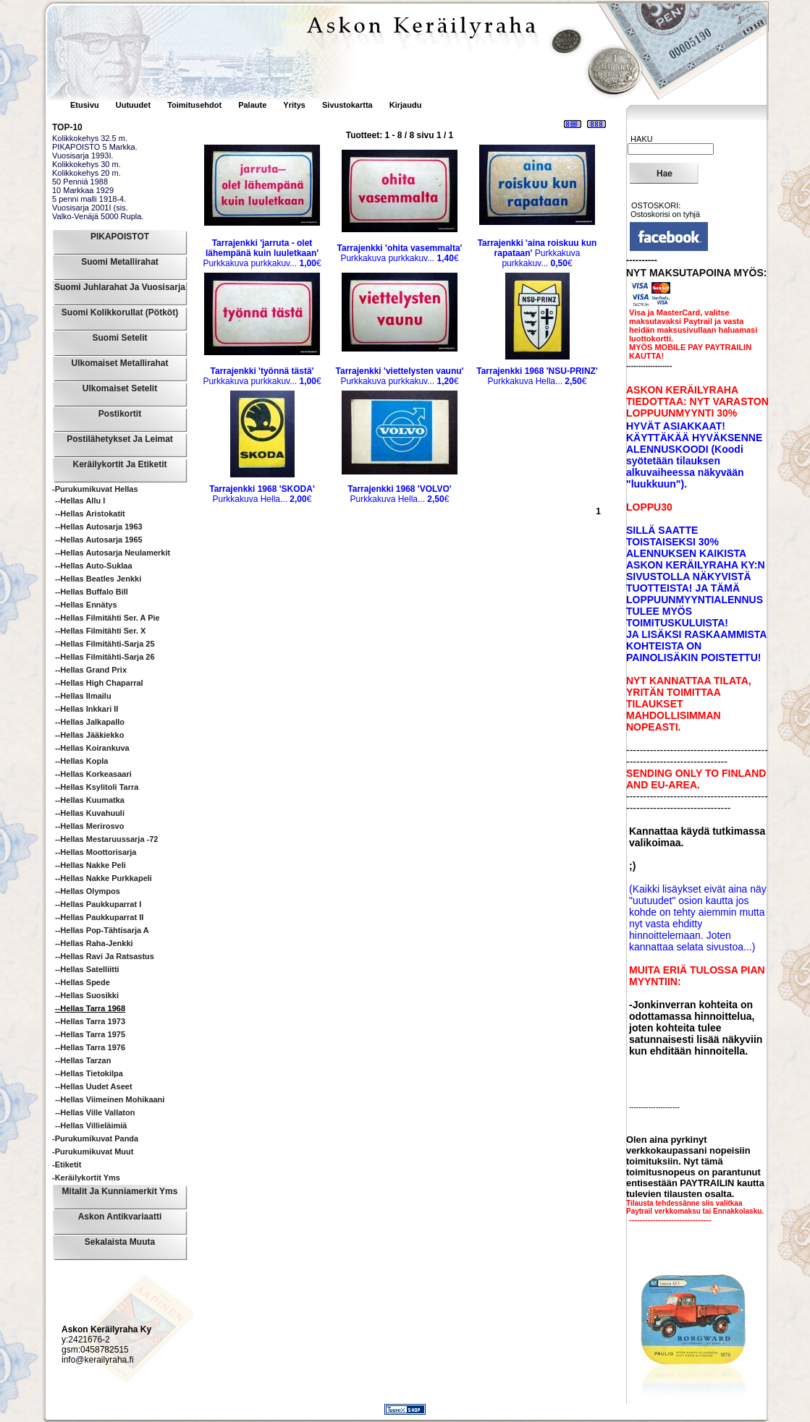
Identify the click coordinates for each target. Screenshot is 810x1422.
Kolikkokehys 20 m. (86, 173)
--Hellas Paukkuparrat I (98, 904)
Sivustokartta (347, 105)
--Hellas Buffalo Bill (91, 591)
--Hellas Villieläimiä (91, 1125)
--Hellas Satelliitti (87, 969)
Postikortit (119, 414)
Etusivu (85, 105)
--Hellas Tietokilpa (89, 1073)
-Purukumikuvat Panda (95, 1138)
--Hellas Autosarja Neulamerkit (112, 552)
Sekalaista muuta (120, 1242)
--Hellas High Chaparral (99, 682)
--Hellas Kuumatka (90, 800)
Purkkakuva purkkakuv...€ (262, 253)
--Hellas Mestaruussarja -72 (106, 839)
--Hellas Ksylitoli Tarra (96, 787)
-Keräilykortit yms (86, 1177)
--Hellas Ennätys (86, 604)
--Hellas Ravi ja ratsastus (104, 956)
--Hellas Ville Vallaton (95, 1112)
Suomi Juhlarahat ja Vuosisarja (119, 287)
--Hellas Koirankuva (92, 748)
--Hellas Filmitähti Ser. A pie (107, 617)
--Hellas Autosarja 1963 (99, 526)
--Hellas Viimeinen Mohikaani (109, 1099)
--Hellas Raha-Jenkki (94, 943)
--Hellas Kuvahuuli (90, 813)
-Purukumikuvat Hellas (95, 489)
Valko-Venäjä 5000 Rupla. (97, 216)
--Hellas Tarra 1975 (90, 1034)
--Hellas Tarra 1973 (90, 1021)
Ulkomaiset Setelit (120, 388)
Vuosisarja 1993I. (83, 155)
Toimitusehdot (195, 105)
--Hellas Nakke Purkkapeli (103, 878)
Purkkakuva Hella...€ (537, 376)
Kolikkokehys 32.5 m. (89, 138)
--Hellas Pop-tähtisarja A (102, 930)
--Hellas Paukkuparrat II (99, 917)
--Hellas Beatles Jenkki (98, 578)
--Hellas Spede (82, 982)
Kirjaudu (405, 105)
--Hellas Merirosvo (89, 826)
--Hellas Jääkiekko (89, 735)
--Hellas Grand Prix (91, 669)
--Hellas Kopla (81, 761)
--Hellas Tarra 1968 (90, 1008)
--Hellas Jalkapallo (90, 722)
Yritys (294, 105)
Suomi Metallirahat (120, 262)
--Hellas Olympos (87, 891)
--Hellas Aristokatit (90, 513)
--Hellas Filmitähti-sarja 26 (105, 656)
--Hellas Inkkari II (86, 708)
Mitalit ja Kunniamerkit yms (120, 1191)
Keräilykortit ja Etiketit (119, 464)
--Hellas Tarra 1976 (90, 1047)
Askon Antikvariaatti (120, 1217)
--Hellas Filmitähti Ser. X (100, 630)
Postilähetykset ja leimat (120, 439)
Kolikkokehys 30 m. (86, 164)
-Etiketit (66, 1164)
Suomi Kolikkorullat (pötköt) (120, 312)
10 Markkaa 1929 (83, 190)
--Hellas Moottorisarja (95, 852)
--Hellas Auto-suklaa (93, 565)
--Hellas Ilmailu (83, 695)
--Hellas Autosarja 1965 (99, 539)
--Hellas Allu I (80, 500)
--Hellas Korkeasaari (93, 774)
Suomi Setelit (119, 338)
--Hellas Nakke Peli (90, 865)
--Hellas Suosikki (87, 995)
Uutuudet (134, 105)
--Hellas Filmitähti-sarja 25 (105, 643)
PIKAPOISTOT (119, 236)
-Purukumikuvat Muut (92, 1151)
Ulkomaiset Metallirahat (119, 363)
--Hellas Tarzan (83, 1060)
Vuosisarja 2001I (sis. (90, 207)
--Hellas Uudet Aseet (93, 1086)
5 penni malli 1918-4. (89, 199)
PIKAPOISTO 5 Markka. (95, 146)
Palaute (252, 105)
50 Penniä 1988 (80, 181)
